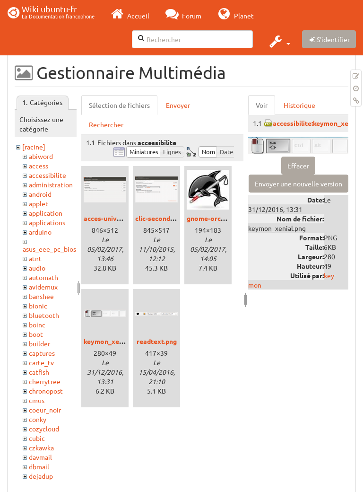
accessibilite (47, 175)
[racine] (33, 146)
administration (51, 184)
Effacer (298, 165)
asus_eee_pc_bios (49, 249)
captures (42, 353)
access (38, 165)
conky (37, 419)
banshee (41, 296)
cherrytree (44, 381)
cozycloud (44, 428)
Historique (299, 105)
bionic (38, 305)
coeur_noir (45, 409)
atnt (35, 258)
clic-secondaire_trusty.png (176, 218)
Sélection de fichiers (119, 105)
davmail (40, 457)
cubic (37, 438)
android (40, 194)
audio (37, 268)
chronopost (46, 391)
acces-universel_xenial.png (125, 218)
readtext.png (157, 341)
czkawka (41, 447)
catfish (39, 372)
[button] (278, 41)
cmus (36, 400)
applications (47, 222)
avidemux (43, 286)
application (45, 213)
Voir (262, 105)
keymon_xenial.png (113, 341)
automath (43, 277)
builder (39, 343)
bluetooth (44, 315)
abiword (41, 156)
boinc (37, 324)
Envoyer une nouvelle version (298, 183)
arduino (40, 232)
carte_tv (41, 362)
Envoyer (178, 105)
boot (36, 334)
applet (38, 203)
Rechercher (106, 124)
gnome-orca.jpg (211, 218)
